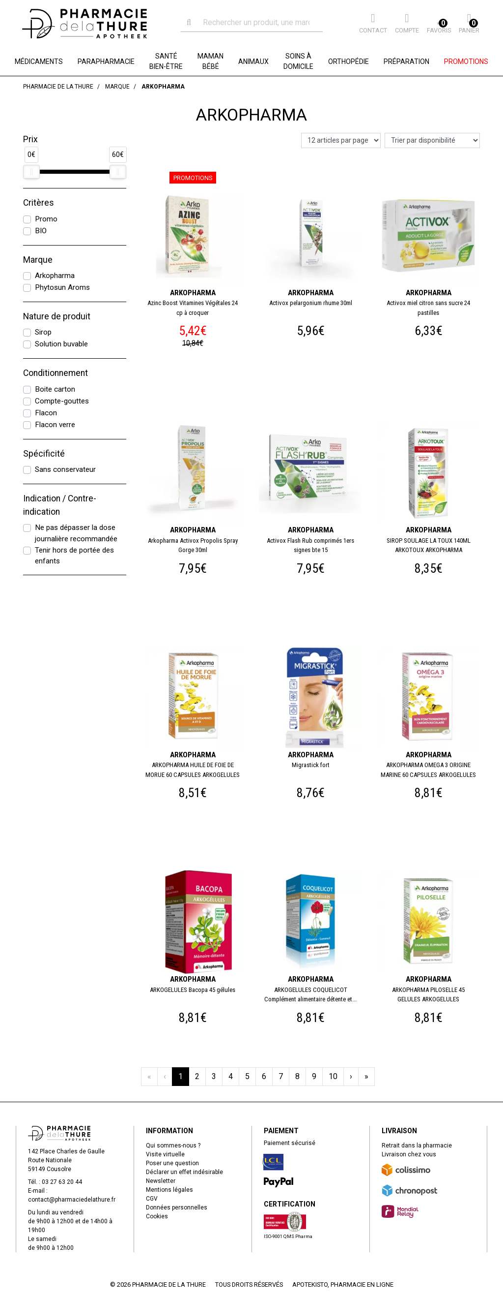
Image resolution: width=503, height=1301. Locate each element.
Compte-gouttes (62, 401)
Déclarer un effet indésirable (184, 1172)
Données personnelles (176, 1207)
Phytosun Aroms (62, 287)
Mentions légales (169, 1189)
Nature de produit (56, 316)
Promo (46, 219)
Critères (38, 203)
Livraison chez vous (409, 1154)
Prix (30, 139)
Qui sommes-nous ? (173, 1145)
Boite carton (55, 389)
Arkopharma (55, 275)
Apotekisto (342, 1284)
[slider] (31, 172)
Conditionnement (55, 373)
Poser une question (172, 1163)
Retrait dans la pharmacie (417, 1145)
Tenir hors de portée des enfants (74, 556)
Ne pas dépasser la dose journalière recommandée (76, 533)
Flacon (46, 412)
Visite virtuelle (165, 1154)
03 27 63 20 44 (62, 1181)
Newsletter (160, 1180)
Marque (38, 260)
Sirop (43, 332)
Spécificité (44, 454)
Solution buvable (61, 344)
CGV (152, 1198)
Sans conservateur (65, 469)
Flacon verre (55, 424)
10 (333, 1076)
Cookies (157, 1216)
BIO (41, 230)
